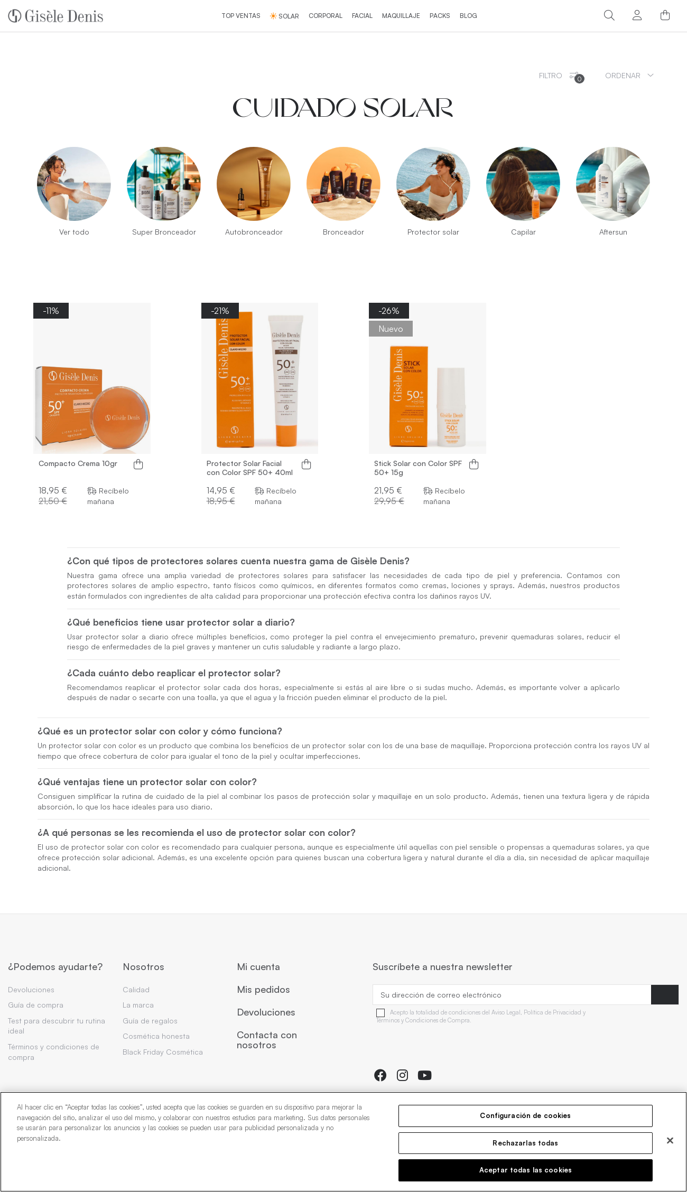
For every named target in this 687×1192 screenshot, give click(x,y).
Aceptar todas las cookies (525, 1170)
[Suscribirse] (665, 995)
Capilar (523, 231)
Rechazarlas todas (525, 1143)
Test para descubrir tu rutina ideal (56, 1026)
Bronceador (343, 231)
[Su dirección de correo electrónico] (512, 995)
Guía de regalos (150, 1020)
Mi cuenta (258, 967)
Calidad (136, 989)
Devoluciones (31, 989)
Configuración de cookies (525, 1115)
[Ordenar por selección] (629, 75)
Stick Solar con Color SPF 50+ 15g (418, 468)
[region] (343, 1142)
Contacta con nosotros (267, 1040)
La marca (138, 1004)
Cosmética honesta (156, 1035)
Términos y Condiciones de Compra (423, 1020)
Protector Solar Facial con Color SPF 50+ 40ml (250, 468)
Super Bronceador (164, 231)
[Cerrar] (670, 1140)
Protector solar (433, 231)
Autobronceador (254, 231)
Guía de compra (35, 1004)
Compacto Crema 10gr (78, 463)
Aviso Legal (506, 1012)
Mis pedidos (263, 989)
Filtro (561, 77)
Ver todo (74, 231)
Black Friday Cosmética (163, 1051)
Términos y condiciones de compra (53, 1051)
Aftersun (613, 231)
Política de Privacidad (552, 1012)
